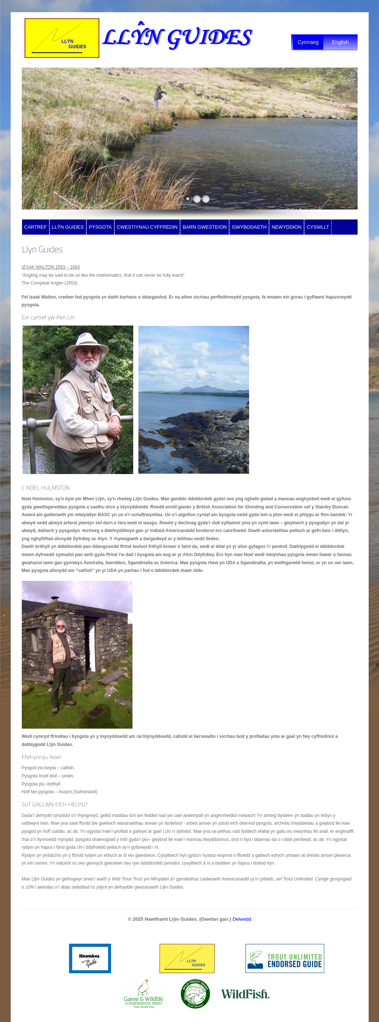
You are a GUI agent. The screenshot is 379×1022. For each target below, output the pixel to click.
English (340, 42)
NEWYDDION (287, 227)
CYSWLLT (318, 227)
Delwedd (241, 919)
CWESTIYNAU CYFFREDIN (147, 227)
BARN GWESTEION (205, 227)
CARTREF (35, 227)
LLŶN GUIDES (68, 227)
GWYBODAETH (249, 227)
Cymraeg (308, 42)
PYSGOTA (100, 227)
